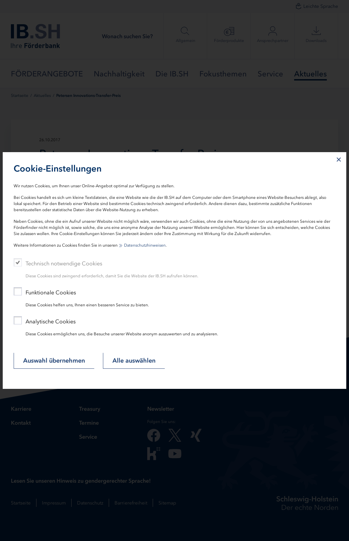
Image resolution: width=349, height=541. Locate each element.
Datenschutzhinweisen (145, 245)
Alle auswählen (133, 360)
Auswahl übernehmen (54, 360)
